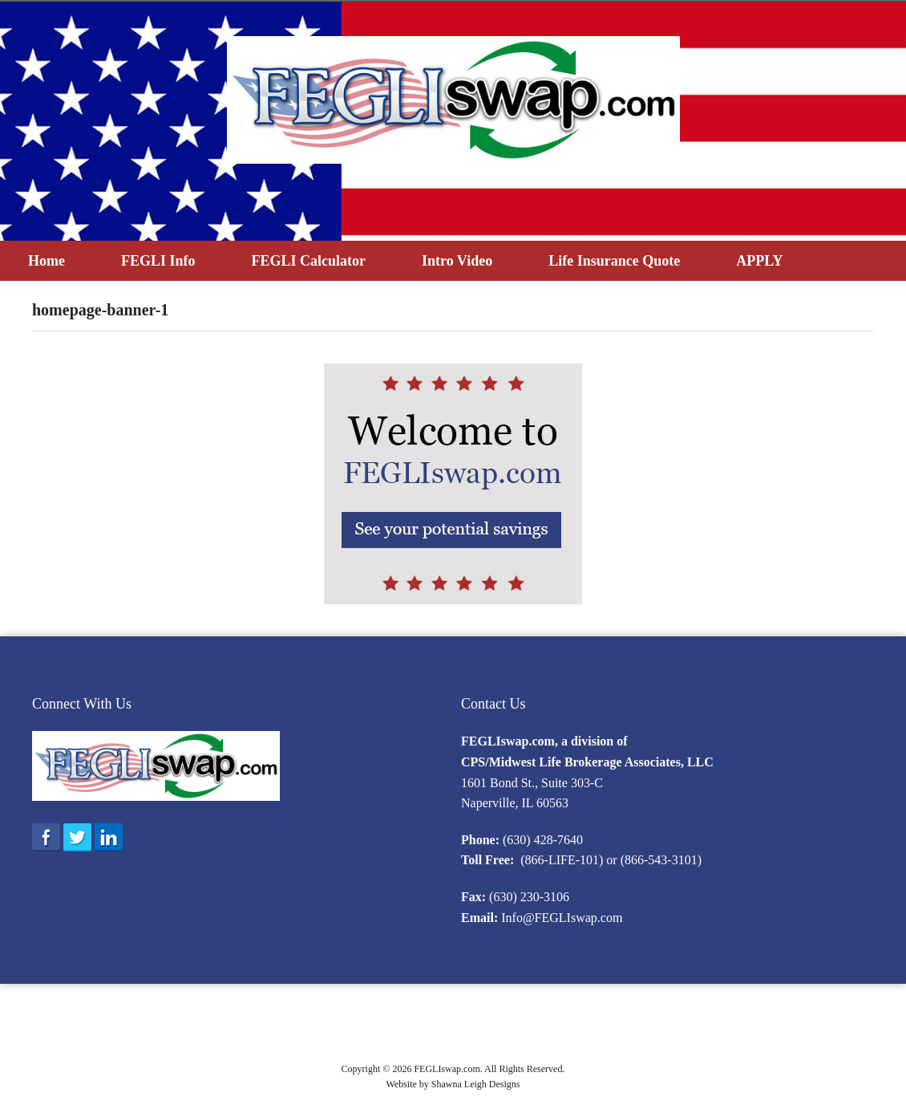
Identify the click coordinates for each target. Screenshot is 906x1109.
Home (46, 261)
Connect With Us (81, 704)
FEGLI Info (158, 261)
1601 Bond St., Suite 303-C (532, 783)
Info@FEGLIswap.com (561, 917)
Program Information (472, 1027)
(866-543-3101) (661, 860)
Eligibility (224, 1027)
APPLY (759, 261)
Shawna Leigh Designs (475, 1084)
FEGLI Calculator (309, 261)
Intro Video (457, 261)
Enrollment (388, 1027)
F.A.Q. (775, 1027)
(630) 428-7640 (543, 840)
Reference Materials (703, 1027)
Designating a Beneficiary (588, 1027)
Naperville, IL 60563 (514, 803)
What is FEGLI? (153, 1027)
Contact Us (493, 704)
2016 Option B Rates (304, 1027)
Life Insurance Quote (614, 261)
